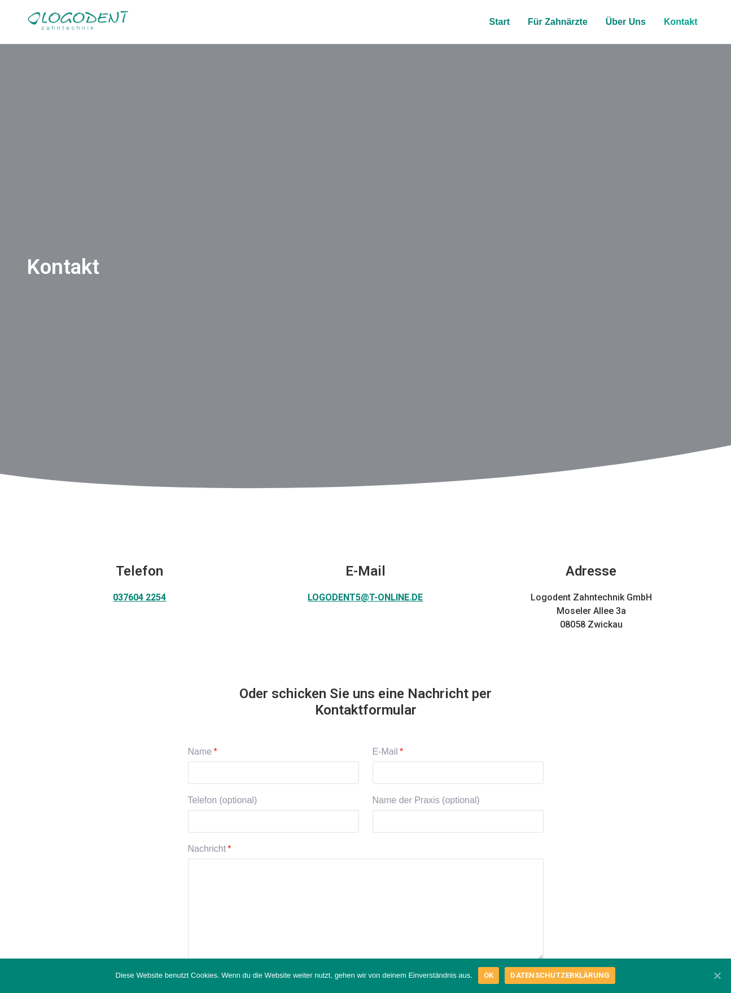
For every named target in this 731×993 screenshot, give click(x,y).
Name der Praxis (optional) (426, 800)
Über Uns (626, 22)
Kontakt (681, 22)
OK (489, 975)
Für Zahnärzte (558, 22)
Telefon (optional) (222, 800)
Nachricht (207, 848)
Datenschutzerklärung (560, 975)
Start (499, 22)
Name (200, 751)
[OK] (717, 975)
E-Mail (385, 751)
